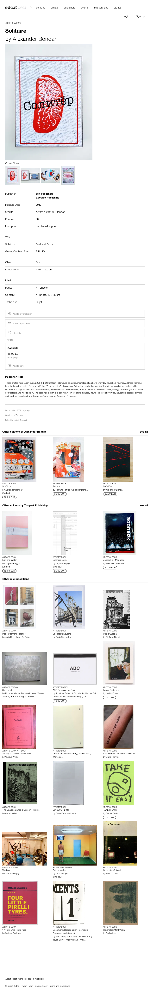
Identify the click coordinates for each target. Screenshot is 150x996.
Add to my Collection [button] (19, 313)
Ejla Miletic (61, 937)
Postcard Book (44, 244)
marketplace (101, 8)
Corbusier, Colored (112, 870)
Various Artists (11, 757)
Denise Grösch (113, 814)
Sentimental (7, 690)
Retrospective (59, 870)
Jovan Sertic (59, 940)
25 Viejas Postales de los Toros (16, 754)
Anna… (83, 940)
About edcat (11, 979)
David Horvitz (112, 757)
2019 (38, 205)
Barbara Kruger (18, 697)
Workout (6, 870)
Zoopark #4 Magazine (113, 560)
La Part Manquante (62, 634)
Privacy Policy (27, 986)
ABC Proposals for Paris (64, 690)
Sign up (140, 16)
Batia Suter (111, 933)
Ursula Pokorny (85, 937)
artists (54, 8)
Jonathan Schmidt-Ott (66, 694)
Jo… (85, 697)
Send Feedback (26, 979)
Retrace (56, 487)
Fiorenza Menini (12, 694)
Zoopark (19, 416)
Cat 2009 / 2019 (61, 810)
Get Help (39, 979)
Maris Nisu (72, 937)
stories (117, 8)
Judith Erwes (112, 694)
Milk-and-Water (9, 560)
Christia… (31, 697)
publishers (69, 8)
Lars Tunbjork (62, 874)
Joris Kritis (10, 637)
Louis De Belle (22, 637)
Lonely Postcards (111, 690)
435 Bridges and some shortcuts (119, 754)
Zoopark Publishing (36, 505)
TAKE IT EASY (110, 810)
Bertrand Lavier (28, 694)
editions (40, 8)
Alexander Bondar (34, 40)
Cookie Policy (41, 986)
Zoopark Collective (115, 564)
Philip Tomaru (112, 874)
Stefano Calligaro (13, 933)
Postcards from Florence (14, 634)
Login (126, 16)
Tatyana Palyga (63, 490)
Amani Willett (11, 814)
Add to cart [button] (15, 366)
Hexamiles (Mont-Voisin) (114, 930)
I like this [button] (14, 333)
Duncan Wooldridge (72, 697)
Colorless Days (59, 560)
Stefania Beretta (113, 637)
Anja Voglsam (72, 940)
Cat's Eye (107, 487)
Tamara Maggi (12, 874)
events (84, 8)
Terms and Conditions (59, 986)
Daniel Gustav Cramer (66, 814)
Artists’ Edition (13, 23)
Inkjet (39, 302)
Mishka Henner (85, 694)
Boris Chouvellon (63, 637)
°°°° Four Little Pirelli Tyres (14, 930)
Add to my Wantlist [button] (19, 324)
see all (144, 432)
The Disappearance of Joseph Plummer (21, 810)
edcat (16, 421)
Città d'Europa (110, 634)
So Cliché (6, 487)
